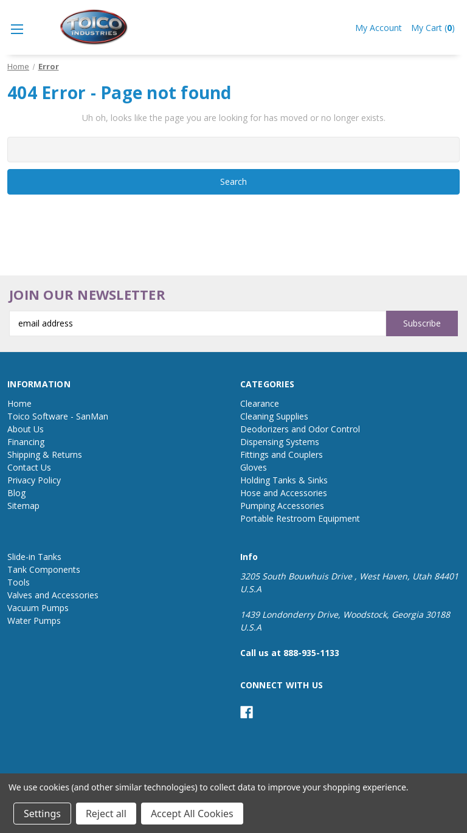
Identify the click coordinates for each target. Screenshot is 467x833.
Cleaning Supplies (274, 416)
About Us (25, 429)
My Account (378, 27)
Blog (16, 493)
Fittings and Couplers (281, 454)
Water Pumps (34, 620)
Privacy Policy (34, 480)
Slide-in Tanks (34, 556)
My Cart (433, 27)
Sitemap (23, 505)
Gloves (253, 467)
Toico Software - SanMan (57, 416)
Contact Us (29, 467)
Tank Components (43, 569)
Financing (25, 442)
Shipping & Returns (44, 454)
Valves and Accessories (53, 595)
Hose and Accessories (283, 493)
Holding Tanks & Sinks (284, 480)
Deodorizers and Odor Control (300, 429)
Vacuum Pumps (38, 608)
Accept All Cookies (192, 813)
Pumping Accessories (282, 505)
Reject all (106, 813)
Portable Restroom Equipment (300, 518)
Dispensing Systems (279, 442)
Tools (18, 582)
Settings (42, 813)
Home (19, 403)
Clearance (259, 403)
